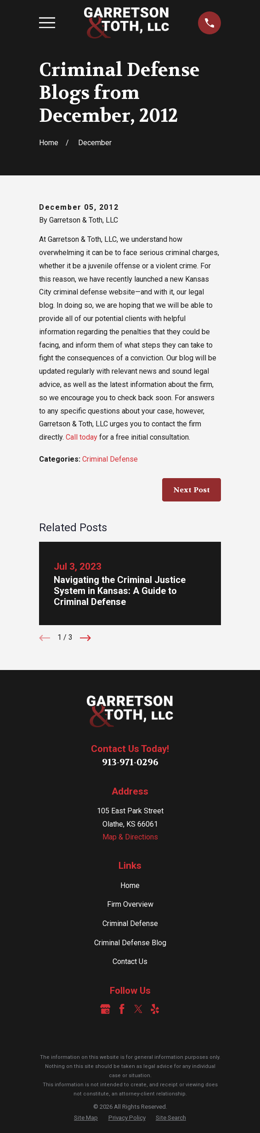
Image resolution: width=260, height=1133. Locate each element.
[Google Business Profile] (105, 1009)
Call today (81, 437)
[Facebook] (122, 1009)
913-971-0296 (130, 762)
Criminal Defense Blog (130, 942)
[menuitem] (86, 1117)
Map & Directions (130, 837)
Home (130, 885)
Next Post (191, 490)
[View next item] (85, 637)
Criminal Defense (110, 459)
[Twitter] (138, 1009)
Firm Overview (130, 904)
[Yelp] (155, 1009)
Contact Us (130, 961)
